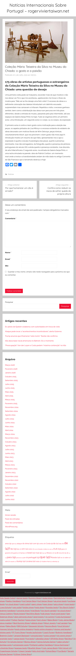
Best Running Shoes (21, 623)
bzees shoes (31, 620)
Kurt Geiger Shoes (45, 601)
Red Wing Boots (33, 614)
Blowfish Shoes (34, 648)
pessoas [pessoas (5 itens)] (19, 557)
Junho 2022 (9, 499)
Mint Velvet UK (65, 648)
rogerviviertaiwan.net (43, 593)
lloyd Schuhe (63, 626)
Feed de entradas (12, 519)
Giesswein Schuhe (36, 626)
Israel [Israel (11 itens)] (31, 553)
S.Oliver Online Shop (22, 654)
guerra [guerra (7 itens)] (16, 553)
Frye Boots (61, 651)
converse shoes (23, 611)
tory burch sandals (48, 611)
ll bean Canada (25, 651)
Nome (8, 252)
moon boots (69, 604)
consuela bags (37, 636)
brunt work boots (58, 614)
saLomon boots (60, 601)
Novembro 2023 (11, 438)
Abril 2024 (9, 430)
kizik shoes (45, 614)
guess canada (49, 636)
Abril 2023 (9, 461)
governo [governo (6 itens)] (9, 553)
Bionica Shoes (30, 642)
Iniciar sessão (10, 515)
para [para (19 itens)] (11, 557)
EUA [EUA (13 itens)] (57, 549)
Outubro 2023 (10, 442)
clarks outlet (5, 620)
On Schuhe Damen (15, 642)
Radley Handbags (13, 601)
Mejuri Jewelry (50, 623)
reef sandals (62, 623)
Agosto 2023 (10, 446)
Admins (33, 75)
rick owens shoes (64, 636)
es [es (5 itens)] (36, 549)
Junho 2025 (9, 388)
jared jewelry (38, 617)
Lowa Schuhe (5, 607)
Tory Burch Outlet (66, 607)
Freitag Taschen (18, 620)
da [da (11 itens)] (56, 543)
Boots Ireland (19, 614)
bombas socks (6, 645)
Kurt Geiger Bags (29, 601)
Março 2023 (10, 465)
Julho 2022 (9, 495)
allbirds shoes (37, 623)
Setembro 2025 (11, 380)
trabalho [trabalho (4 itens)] (13, 561)
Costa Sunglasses (63, 617)
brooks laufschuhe (34, 632)
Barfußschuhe (59, 598)
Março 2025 (10, 400)
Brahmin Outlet (6, 636)
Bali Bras (68, 639)
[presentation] (19, 282)
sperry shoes (36, 604)
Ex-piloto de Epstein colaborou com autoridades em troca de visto (32, 327)
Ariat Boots (35, 611)
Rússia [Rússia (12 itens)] (55, 557)
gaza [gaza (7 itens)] (64, 549)
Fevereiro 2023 (11, 469)
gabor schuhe (62, 642)
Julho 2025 (9, 384)
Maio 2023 (9, 457)
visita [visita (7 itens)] (38, 561)
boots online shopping (24, 629)
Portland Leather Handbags (41, 645)
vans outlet (17, 607)
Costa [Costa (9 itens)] (49, 544)
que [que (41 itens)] (45, 557)
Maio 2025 (9, 392)
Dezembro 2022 (11, 476)
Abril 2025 (9, 396)
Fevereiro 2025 (11, 403)
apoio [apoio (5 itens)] (14, 543)
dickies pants (5, 632)
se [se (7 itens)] (62, 557)
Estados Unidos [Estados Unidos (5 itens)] (43, 549)
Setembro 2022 (11, 488)
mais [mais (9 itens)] (39, 553)
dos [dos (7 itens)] (19, 549)
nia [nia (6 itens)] (66, 553)
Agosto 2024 (10, 415)
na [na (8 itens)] (56, 553)
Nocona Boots (51, 626)
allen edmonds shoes (23, 617)
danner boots (21, 598)
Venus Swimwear (61, 645)
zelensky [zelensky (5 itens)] (55, 561)
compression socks (21, 645)
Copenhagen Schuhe (8, 651)
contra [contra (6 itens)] (42, 543)
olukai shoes (47, 598)
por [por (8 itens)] (25, 558)
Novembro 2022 (11, 480)
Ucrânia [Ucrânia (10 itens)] (31, 561)
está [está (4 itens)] (51, 549)
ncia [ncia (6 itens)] (61, 553)
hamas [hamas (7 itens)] (23, 553)
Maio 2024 (9, 426)
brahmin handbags (8, 611)
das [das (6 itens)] (61, 543)
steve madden (6, 623)
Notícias (11, 174)
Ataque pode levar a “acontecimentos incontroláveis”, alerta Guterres (33, 331)
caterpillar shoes (42, 639)
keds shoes (39, 607)
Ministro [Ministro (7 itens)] (50, 553)
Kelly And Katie (38, 651)
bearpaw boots (21, 648)
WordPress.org (11, 527)
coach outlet (25, 604)
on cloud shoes (12, 604)
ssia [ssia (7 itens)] (7, 561)
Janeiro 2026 (10, 373)
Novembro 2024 (11, 407)
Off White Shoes (57, 639)
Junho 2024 (9, 423)
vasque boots (19, 639)
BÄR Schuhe (22, 626)
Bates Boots (52, 620)
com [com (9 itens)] (36, 544)
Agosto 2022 (10, 492)
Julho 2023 (9, 449)
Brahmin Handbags (64, 632)
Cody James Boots (66, 620)
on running (49, 617)
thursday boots (52, 607)
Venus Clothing (6, 614)
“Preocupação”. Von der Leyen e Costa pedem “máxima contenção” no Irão (35, 345)
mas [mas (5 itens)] (44, 553)
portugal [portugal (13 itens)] (34, 557)
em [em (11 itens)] (25, 549)
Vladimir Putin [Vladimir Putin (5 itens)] (47, 561)
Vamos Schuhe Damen (46, 642)
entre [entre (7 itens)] (31, 549)
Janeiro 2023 (10, 472)
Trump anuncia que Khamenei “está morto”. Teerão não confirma (31, 336)
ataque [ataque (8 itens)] (20, 544)
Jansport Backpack (21, 636)
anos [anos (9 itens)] (8, 544)
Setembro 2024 (11, 411)
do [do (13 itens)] (13, 549)
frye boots (30, 639)
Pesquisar (9, 302)
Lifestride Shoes (6, 648)
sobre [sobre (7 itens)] (68, 557)
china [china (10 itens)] (28, 543)
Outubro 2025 (10, 377)
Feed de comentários (14, 523)
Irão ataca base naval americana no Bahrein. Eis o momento (29, 341)
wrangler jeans (6, 639)
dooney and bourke (62, 629)
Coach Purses (48, 632)
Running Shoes (35, 598)
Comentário (10, 218)
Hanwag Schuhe (7, 629)
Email (8, 259)
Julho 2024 (9, 419)
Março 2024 (10, 434)
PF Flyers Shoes (18, 632)
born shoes (41, 620)
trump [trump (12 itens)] (21, 561)
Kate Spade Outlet (7, 598)
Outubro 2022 (10, 484)
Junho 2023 (9, 453)
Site (6, 266)
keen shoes (48, 604)
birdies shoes (28, 607)
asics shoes (58, 604)
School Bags (51, 651)
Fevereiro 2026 (11, 369)
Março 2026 (10, 365)
